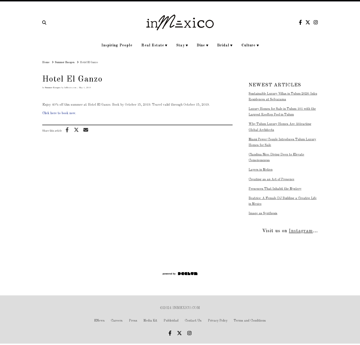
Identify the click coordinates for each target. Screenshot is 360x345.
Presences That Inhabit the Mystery (275, 188)
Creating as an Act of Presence (271, 179)
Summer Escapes (53, 88)
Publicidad (171, 320)
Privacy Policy (218, 320)
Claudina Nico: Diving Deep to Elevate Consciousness (276, 157)
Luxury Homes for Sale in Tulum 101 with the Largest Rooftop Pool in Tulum (282, 111)
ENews (99, 320)
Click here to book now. (59, 113)
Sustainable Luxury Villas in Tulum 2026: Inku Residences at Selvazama (283, 96)
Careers (117, 320)
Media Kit (150, 320)
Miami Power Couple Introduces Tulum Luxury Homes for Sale (282, 142)
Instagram (301, 231)
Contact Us (193, 320)
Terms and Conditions (250, 320)
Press (133, 320)
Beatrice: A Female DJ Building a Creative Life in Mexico (283, 201)
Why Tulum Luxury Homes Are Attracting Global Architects (280, 126)
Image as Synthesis (263, 213)
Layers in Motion (261, 169)
